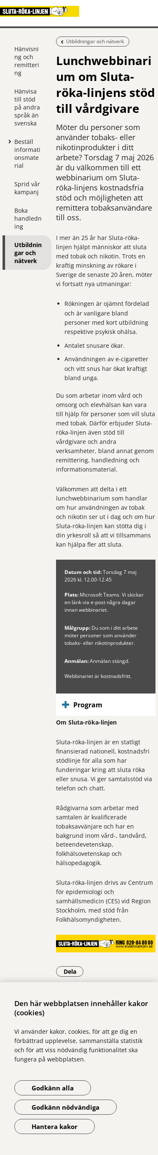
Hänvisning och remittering (26, 61)
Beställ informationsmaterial (27, 153)
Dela (74, 971)
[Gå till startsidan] (79, 11)
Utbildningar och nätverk (28, 253)
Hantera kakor (55, 1126)
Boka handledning (28, 218)
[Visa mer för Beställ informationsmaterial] (8, 141)
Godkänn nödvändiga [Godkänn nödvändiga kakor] (65, 1107)
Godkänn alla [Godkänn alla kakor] (53, 1088)
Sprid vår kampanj (27, 188)
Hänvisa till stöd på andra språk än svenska (27, 107)
